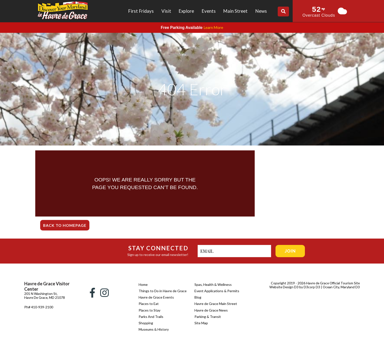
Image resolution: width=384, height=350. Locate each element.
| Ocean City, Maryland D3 (340, 287)
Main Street (235, 11)
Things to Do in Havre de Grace (163, 291)
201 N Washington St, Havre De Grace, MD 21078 (41, 297)
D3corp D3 (311, 287)
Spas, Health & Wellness (213, 284)
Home (143, 284)
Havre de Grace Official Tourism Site (332, 283)
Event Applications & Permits (216, 291)
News (261, 11)
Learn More (213, 27)
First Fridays (141, 11)
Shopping (146, 323)
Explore (186, 11)
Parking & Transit (207, 316)
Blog (197, 297)
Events (209, 11)
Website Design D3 (283, 287)
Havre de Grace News (211, 310)
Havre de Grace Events (156, 297)
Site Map (201, 323)
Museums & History (154, 329)
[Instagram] (104, 293)
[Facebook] (92, 293)
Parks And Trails (151, 316)
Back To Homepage (65, 225)
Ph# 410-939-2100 (38, 311)
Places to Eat (149, 304)
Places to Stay (149, 310)
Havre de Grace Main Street (215, 304)
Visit (166, 11)
